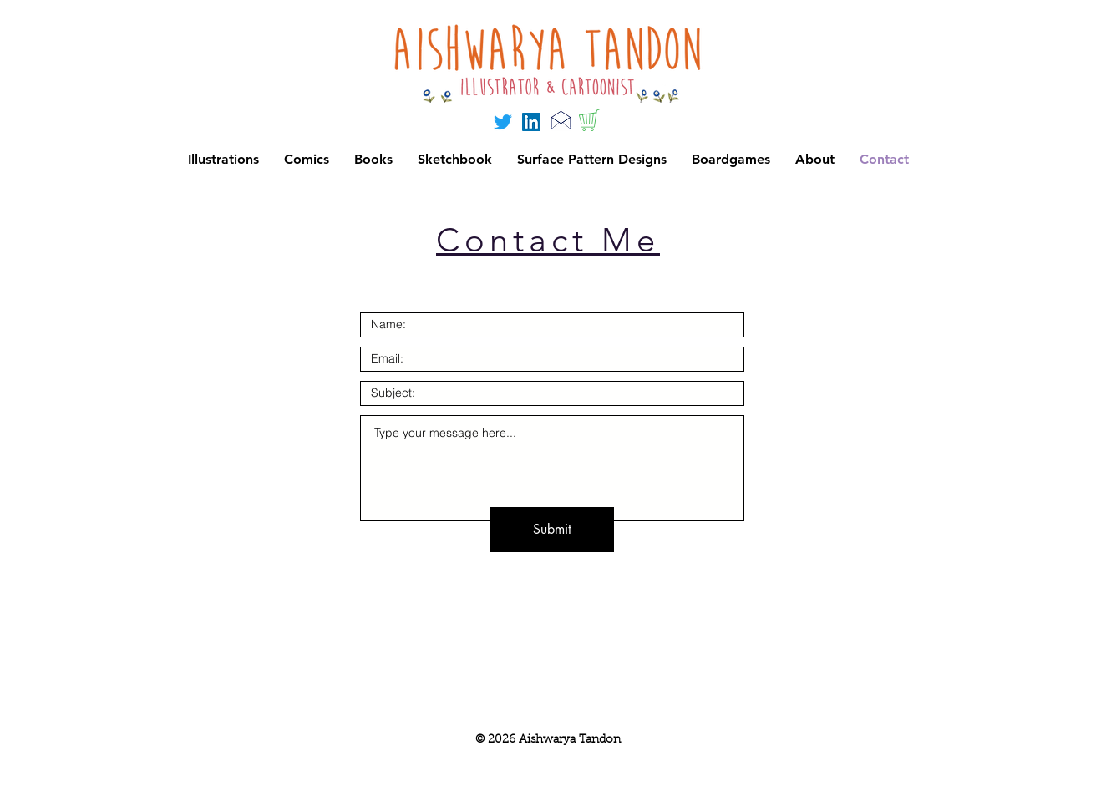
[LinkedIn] (531, 122)
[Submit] (552, 529)
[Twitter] (503, 122)
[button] (731, 159)
